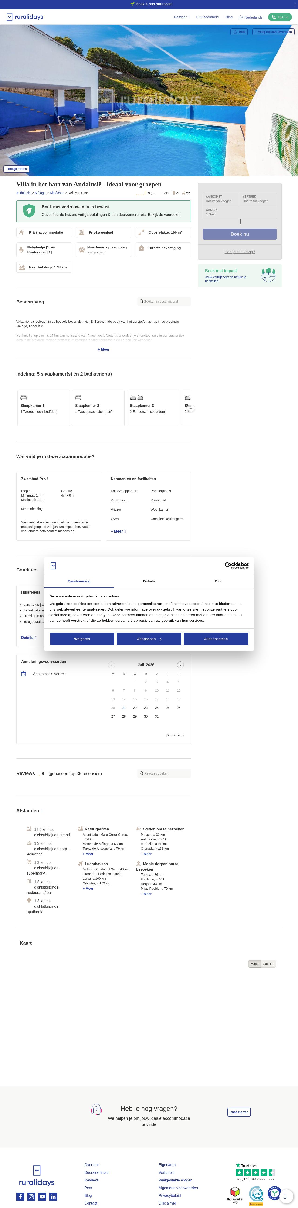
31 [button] (157, 716)
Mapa (254, 964)
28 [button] (124, 716)
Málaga (40, 193)
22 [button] (135, 708)
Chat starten (239, 1112)
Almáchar (57, 193)
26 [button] (179, 708)
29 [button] (135, 716)
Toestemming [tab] (79, 581)
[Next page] (180, 664)
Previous (16, 408)
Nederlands (252, 17)
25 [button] (168, 708)
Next (191, 408)
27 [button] (113, 716)
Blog (229, 17)
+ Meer (103, 335)
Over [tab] (219, 581)
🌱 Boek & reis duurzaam (147, 4)
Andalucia (23, 193)
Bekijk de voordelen (164, 215)
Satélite (268, 964)
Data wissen (175, 735)
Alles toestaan (216, 639)
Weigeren (82, 639)
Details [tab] (149, 581)
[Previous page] (111, 664)
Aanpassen (149, 639)
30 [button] (146, 716)
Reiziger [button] (181, 17)
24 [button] (157, 708)
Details (29, 638)
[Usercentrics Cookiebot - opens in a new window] (228, 565)
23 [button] (146, 708)
